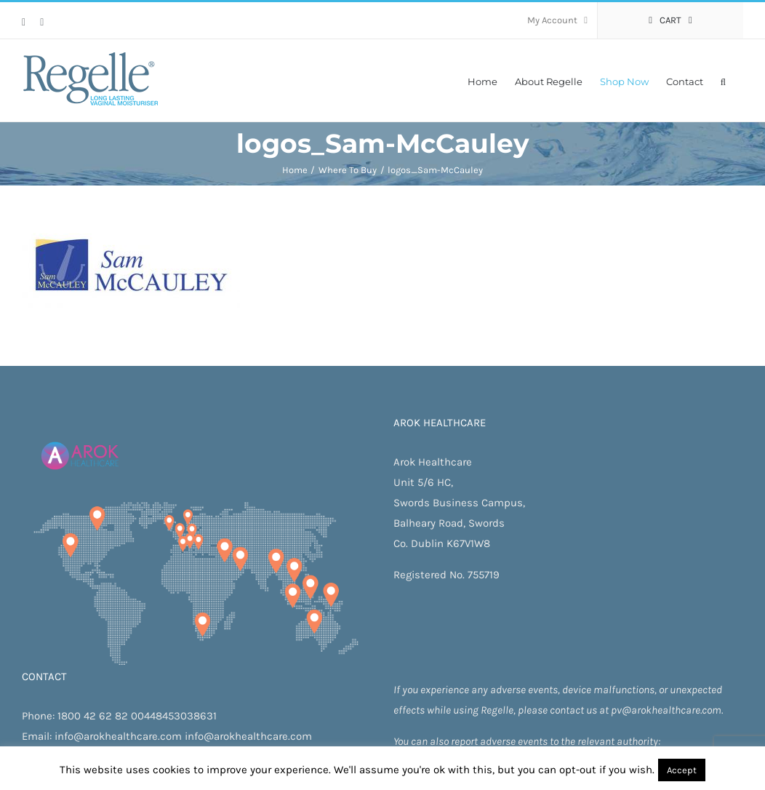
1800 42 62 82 (92, 715)
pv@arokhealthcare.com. (667, 710)
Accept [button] (682, 770)
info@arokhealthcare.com (118, 736)
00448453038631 (174, 715)
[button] (723, 80)
